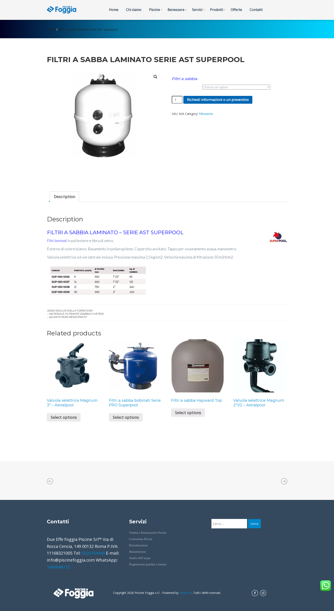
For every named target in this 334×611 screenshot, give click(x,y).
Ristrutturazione (138, 545)
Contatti (256, 9)
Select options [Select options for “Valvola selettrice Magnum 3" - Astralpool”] (64, 417)
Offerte (236, 9)
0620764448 (93, 553)
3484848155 (58, 567)
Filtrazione (206, 114)
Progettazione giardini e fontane (147, 564)
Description (64, 196)
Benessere (176, 9)
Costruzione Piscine (140, 539)
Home (113, 9)
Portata (177, 85)
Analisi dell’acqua (139, 558)
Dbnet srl (185, 593)
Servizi (197, 9)
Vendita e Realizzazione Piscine (147, 532)
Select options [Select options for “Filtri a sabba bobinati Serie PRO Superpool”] (126, 417)
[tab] (64, 197)
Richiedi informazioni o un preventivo (218, 99)
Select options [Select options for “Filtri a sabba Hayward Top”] (188, 412)
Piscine (154, 9)
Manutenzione (137, 551)
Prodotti (216, 9)
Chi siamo (133, 9)
